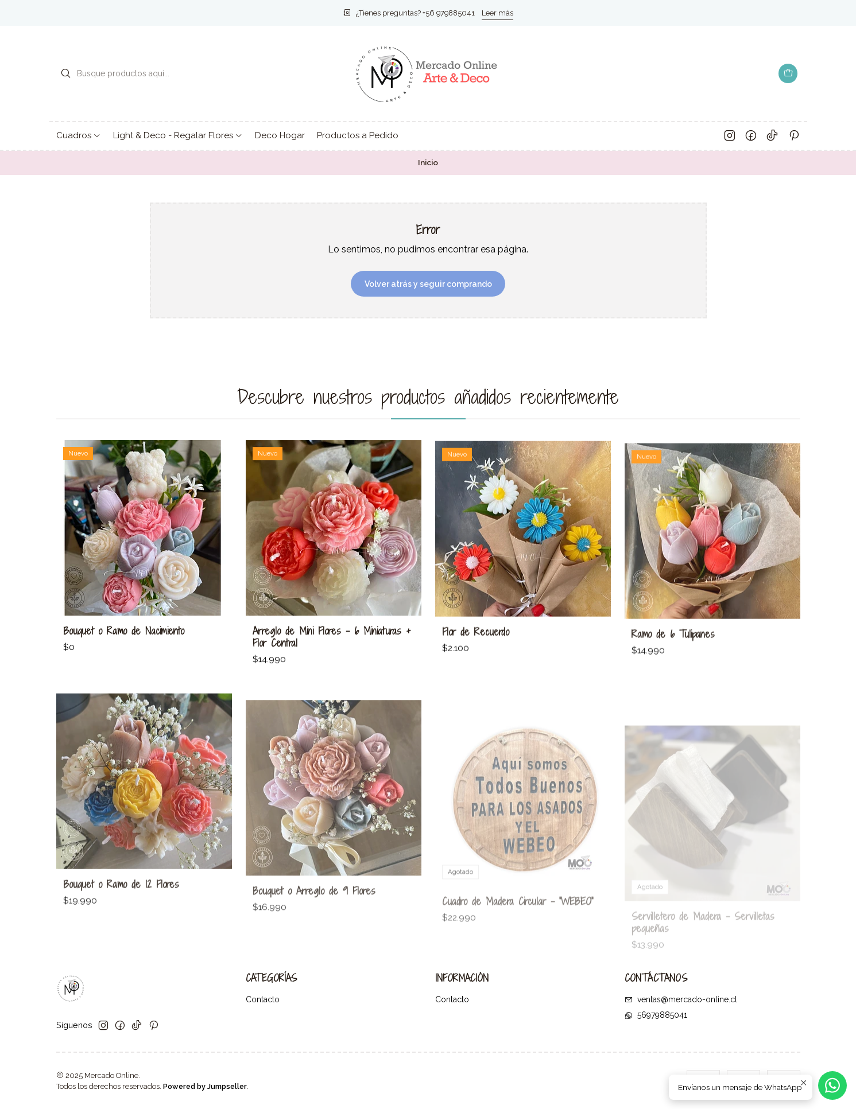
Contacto (263, 999)
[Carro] (788, 73)
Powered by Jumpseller (205, 1086)
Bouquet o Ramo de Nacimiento (123, 644)
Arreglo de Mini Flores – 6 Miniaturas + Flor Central (332, 661)
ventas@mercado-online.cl (681, 999)
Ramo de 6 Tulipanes (673, 684)
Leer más (497, 13)
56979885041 (656, 1014)
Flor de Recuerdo (475, 669)
